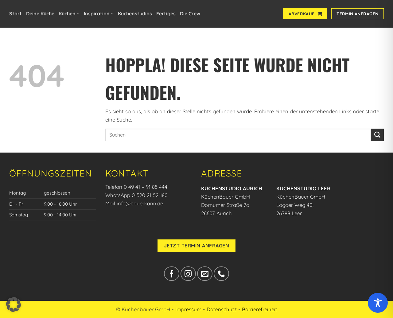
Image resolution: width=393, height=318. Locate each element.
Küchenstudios (135, 13)
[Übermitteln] (377, 135)
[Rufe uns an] (221, 273)
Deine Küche (40, 13)
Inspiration (99, 13)
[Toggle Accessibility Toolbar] (377, 302)
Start (15, 13)
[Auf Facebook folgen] (171, 273)
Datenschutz (222, 309)
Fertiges (166, 13)
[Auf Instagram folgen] (188, 273)
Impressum (188, 309)
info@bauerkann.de (140, 203)
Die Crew (190, 13)
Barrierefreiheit (259, 309)
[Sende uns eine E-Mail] (204, 273)
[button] (13, 304)
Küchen (69, 13)
